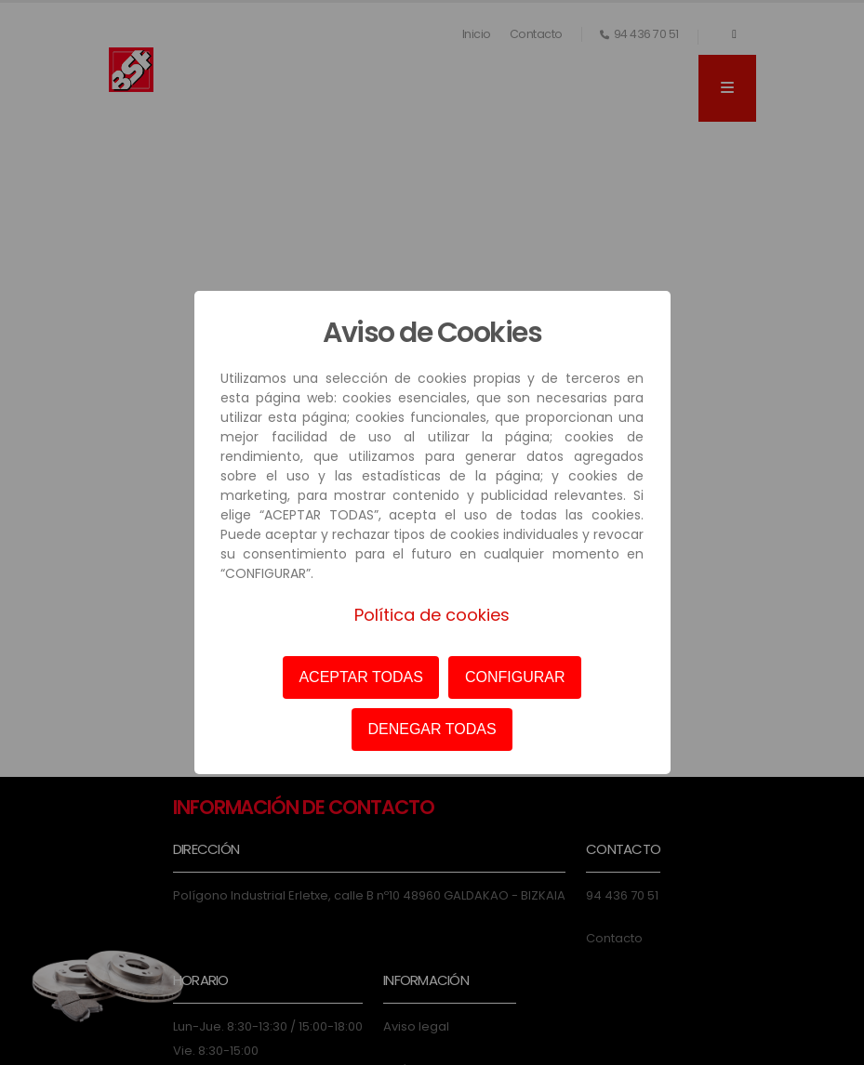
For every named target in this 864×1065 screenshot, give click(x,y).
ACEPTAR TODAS (360, 677)
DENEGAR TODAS (431, 729)
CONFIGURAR (515, 677)
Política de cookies (432, 614)
